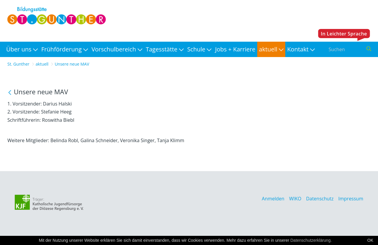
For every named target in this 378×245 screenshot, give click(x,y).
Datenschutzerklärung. (311, 240)
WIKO (295, 198)
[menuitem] (22, 49)
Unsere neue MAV (72, 64)
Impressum (350, 198)
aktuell (42, 64)
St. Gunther (18, 64)
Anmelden (273, 198)
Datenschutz (319, 198)
